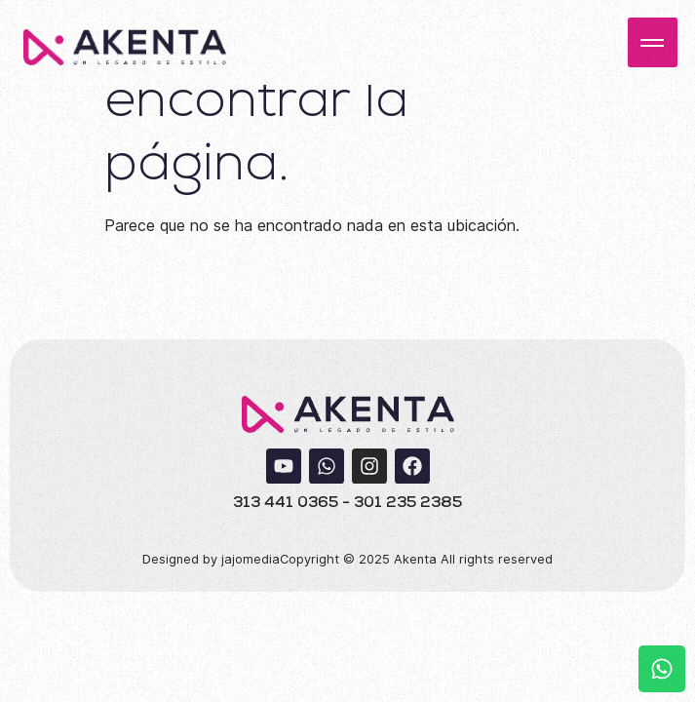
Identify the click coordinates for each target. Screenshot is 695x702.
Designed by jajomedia (211, 559)
